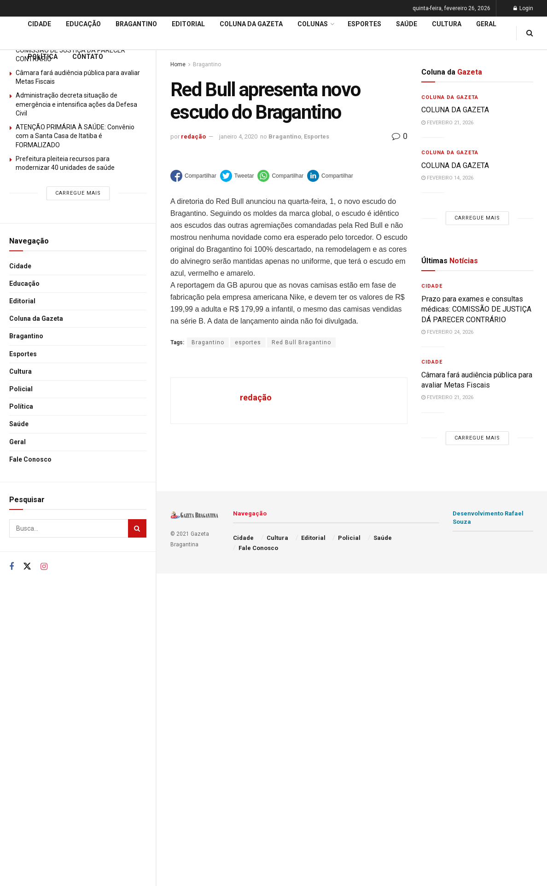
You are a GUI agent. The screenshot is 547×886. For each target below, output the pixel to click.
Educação (24, 283)
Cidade (20, 266)
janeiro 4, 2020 (238, 136)
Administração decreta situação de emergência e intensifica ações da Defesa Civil (76, 104)
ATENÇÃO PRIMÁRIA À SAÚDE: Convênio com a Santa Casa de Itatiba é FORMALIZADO (75, 136)
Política (21, 406)
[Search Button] (137, 528)
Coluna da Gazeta (36, 318)
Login (523, 8)
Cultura (20, 371)
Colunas (312, 24)
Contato (87, 56)
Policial (21, 389)
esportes (248, 342)
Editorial (22, 301)
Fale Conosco (30, 459)
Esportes (23, 354)
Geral (17, 442)
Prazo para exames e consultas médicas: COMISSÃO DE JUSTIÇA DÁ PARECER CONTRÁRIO (476, 309)
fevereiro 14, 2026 (447, 178)
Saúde (19, 424)
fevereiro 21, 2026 (447, 123)
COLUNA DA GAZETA (455, 109)
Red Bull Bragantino (301, 342)
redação (193, 136)
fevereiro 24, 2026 (447, 332)
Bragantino (26, 336)
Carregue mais (78, 193)
